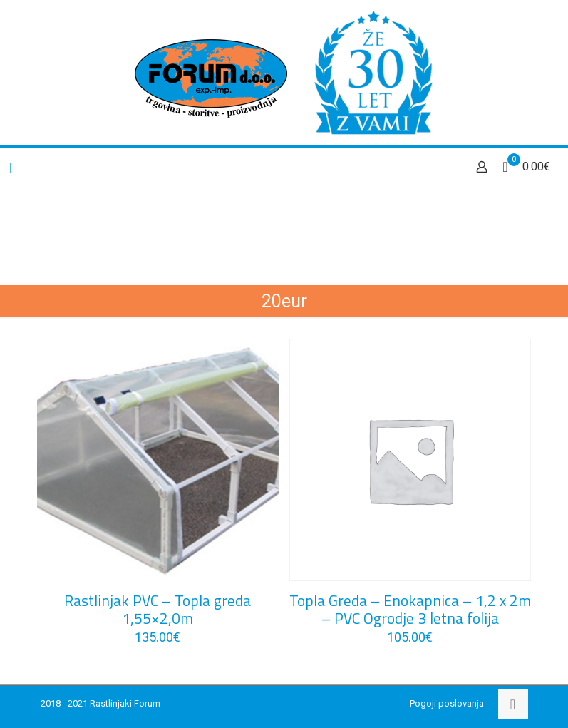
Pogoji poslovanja (447, 703)
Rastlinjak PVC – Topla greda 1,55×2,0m (157, 609)
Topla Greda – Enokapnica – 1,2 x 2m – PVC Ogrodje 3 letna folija (410, 609)
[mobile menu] (12, 168)
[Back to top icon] (513, 704)
